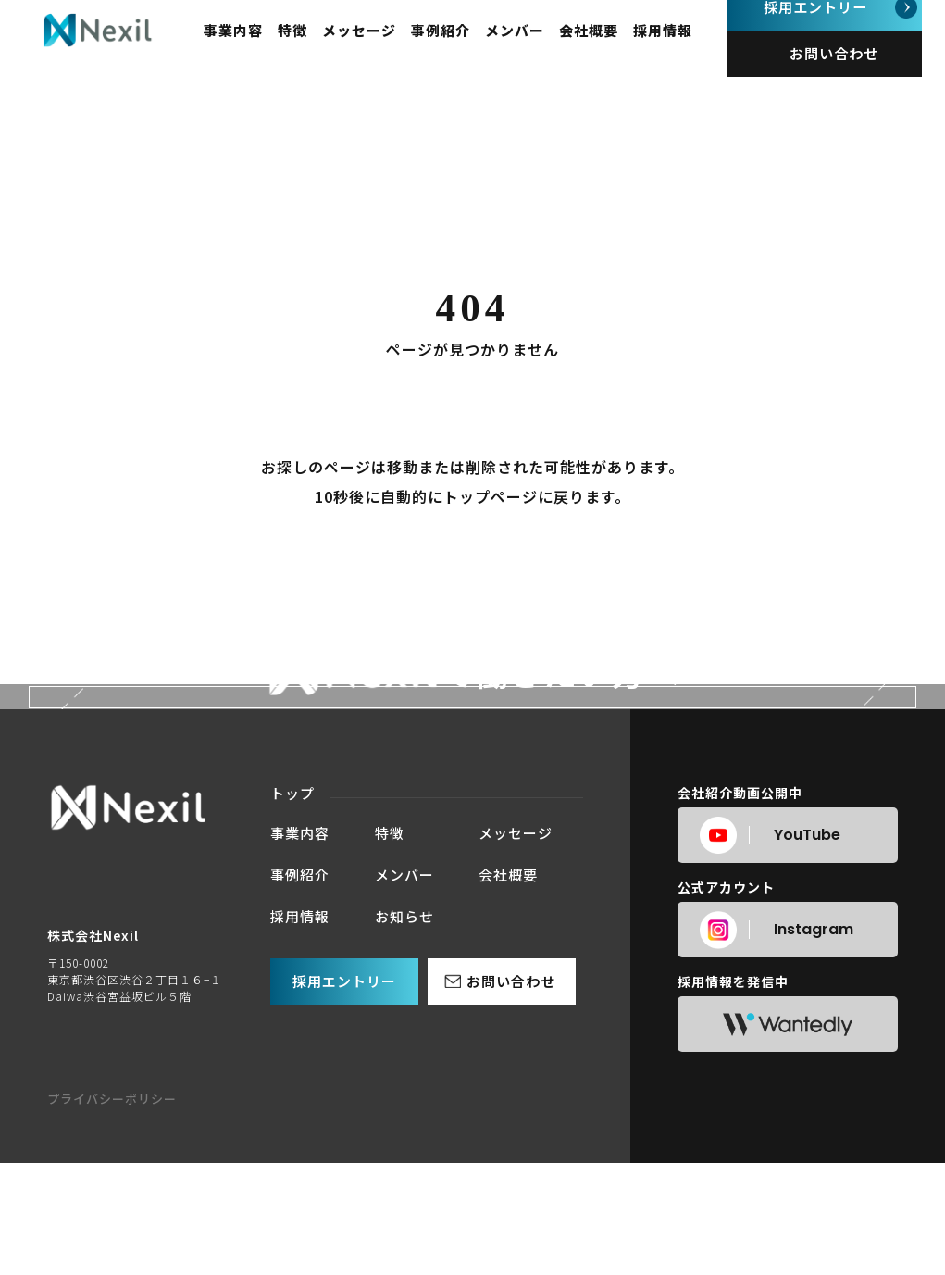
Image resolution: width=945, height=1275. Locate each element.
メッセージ (381, 46)
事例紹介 (462, 46)
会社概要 (610, 46)
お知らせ (404, 1179)
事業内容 (255, 46)
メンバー (536, 46)
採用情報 (685, 46)
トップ (292, 1057)
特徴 (315, 46)
